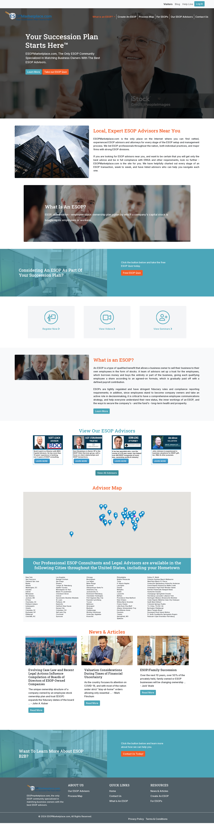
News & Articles (159, 791)
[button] (110, 523)
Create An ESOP (127, 16)
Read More (36, 710)
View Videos (107, 328)
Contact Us (201, 16)
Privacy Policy (136, 818)
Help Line (187, 4)
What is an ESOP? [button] (103, 16)
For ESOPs (162, 16)
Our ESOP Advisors (182, 16)
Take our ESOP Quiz (55, 71)
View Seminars (163, 328)
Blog (177, 4)
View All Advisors (107, 472)
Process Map (146, 16)
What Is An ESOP (118, 801)
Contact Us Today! (133, 753)
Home (112, 791)
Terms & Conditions (156, 818)
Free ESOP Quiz (132, 272)
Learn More (33, 71)
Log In (199, 3)
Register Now (51, 328)
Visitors (168, 4)
